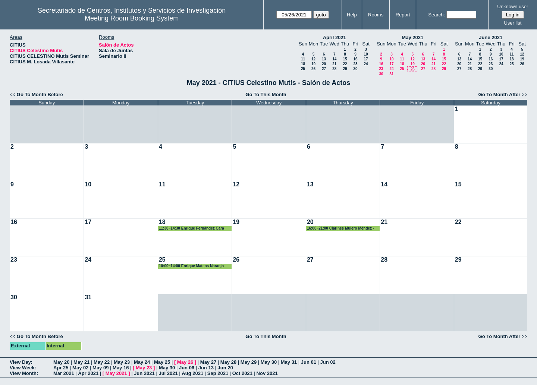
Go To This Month (265, 94)
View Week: (23, 367)
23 (355, 64)
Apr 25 (60, 367)
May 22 (102, 362)
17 (366, 59)
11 (303, 59)
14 (334, 59)
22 (345, 64)
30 (355, 69)
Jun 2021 (144, 373)
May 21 (81, 362)
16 (355, 59)
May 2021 (412, 37)
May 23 (122, 362)
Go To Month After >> (502, 94)
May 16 (121, 367)
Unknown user (512, 6)
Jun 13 (206, 367)
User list (512, 23)
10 (366, 54)
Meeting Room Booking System (132, 18)
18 (303, 64)
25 (303, 69)
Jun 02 (328, 362)
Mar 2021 (63, 373)
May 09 (100, 367)
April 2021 (334, 37)
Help (352, 15)
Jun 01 (308, 362)
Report (403, 15)
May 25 (162, 362)
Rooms (375, 15)
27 (324, 69)
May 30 (269, 362)
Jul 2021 (168, 373)
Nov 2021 (267, 373)
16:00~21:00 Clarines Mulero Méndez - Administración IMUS (340, 228)
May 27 (208, 362)
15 (345, 59)
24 (366, 64)
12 (313, 59)
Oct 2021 (242, 373)
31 (391, 74)
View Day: (21, 362)
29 (345, 69)
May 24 (142, 362)
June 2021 (490, 37)
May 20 (61, 362)
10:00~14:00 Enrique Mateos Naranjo (191, 266)
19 (313, 64)
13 (324, 59)
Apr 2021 (88, 373)
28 (334, 69)
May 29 (249, 362)
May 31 (289, 362)
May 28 (228, 362)
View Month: (24, 373)
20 (324, 64)
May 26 (185, 362)
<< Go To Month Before (36, 94)
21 (334, 64)
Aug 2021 (192, 373)
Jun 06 (186, 367)
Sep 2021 (217, 373)
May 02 (80, 367)
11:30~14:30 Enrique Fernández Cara (191, 228)
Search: (436, 15)
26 (313, 69)
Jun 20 (225, 367)
